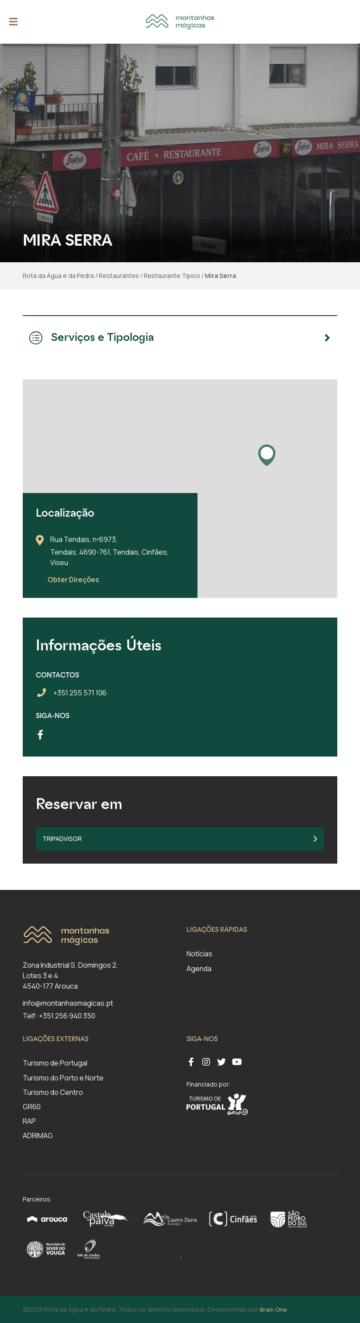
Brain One (273, 1309)
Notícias (199, 953)
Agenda (199, 968)
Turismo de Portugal (55, 1063)
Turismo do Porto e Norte (63, 1078)
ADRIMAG (38, 1135)
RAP (29, 1121)
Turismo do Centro (53, 1092)
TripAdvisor (180, 838)
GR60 (32, 1106)
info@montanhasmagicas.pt (68, 1003)
